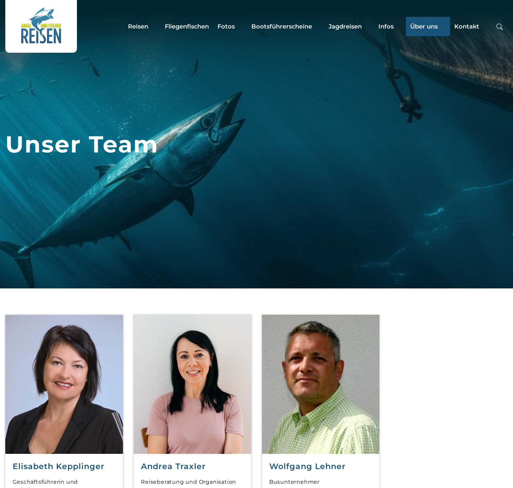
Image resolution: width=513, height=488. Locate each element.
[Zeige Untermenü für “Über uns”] (444, 26)
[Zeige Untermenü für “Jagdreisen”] (368, 26)
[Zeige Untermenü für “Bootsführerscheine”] (318, 26)
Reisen (138, 26)
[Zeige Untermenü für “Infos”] (400, 26)
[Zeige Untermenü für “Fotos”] (241, 26)
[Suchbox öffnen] (499, 26)
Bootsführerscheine (281, 26)
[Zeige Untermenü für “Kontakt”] (485, 26)
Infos (386, 26)
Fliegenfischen (187, 26)
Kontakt (466, 26)
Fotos (226, 26)
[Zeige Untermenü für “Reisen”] (155, 26)
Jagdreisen (345, 26)
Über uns (424, 26)
